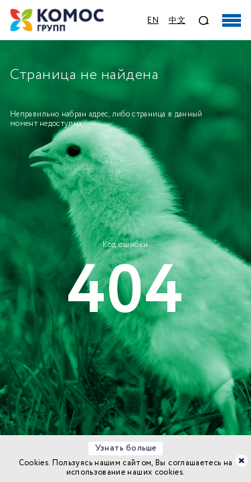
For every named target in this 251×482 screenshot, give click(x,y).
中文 (177, 20)
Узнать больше (126, 448)
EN (153, 20)
